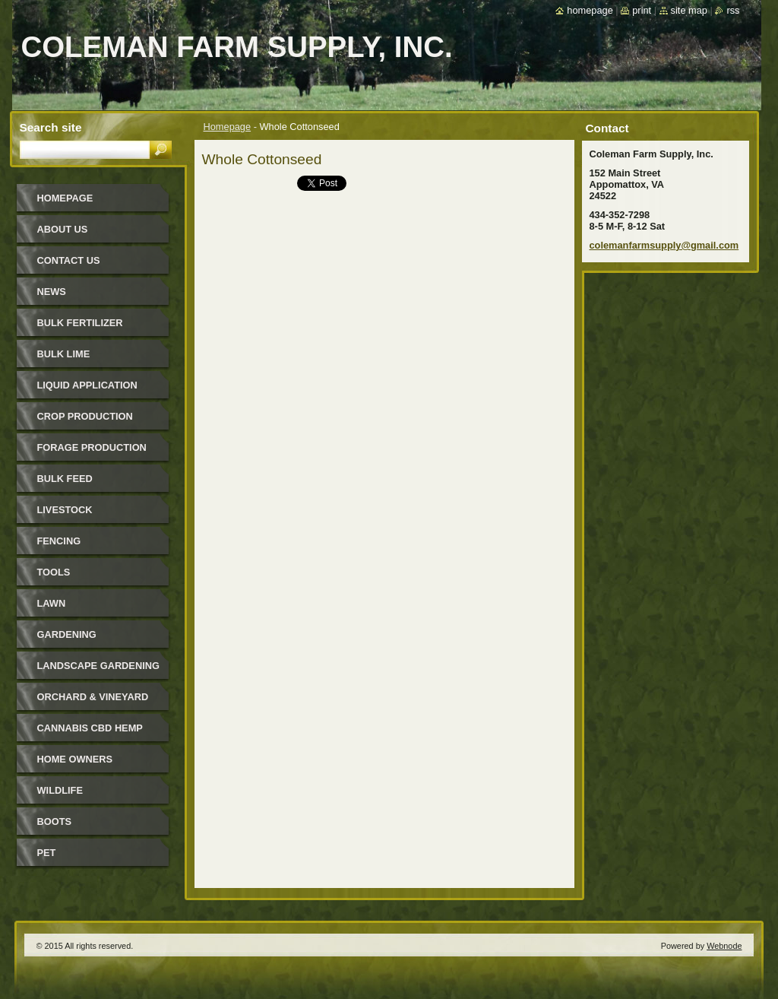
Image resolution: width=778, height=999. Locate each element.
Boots (54, 821)
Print (641, 10)
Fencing (59, 541)
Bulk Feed (65, 478)
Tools (54, 572)
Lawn (51, 603)
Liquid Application (87, 385)
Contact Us (68, 260)
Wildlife (60, 790)
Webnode (724, 945)
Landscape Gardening (98, 665)
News (51, 291)
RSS (732, 10)
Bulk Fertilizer (80, 322)
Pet (46, 852)
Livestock (65, 509)
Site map (689, 10)
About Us (62, 229)
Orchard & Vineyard (93, 696)
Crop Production (85, 416)
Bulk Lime (63, 354)
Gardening (66, 634)
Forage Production (92, 447)
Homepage (227, 126)
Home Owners (75, 759)
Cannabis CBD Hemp (90, 728)
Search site (51, 127)
